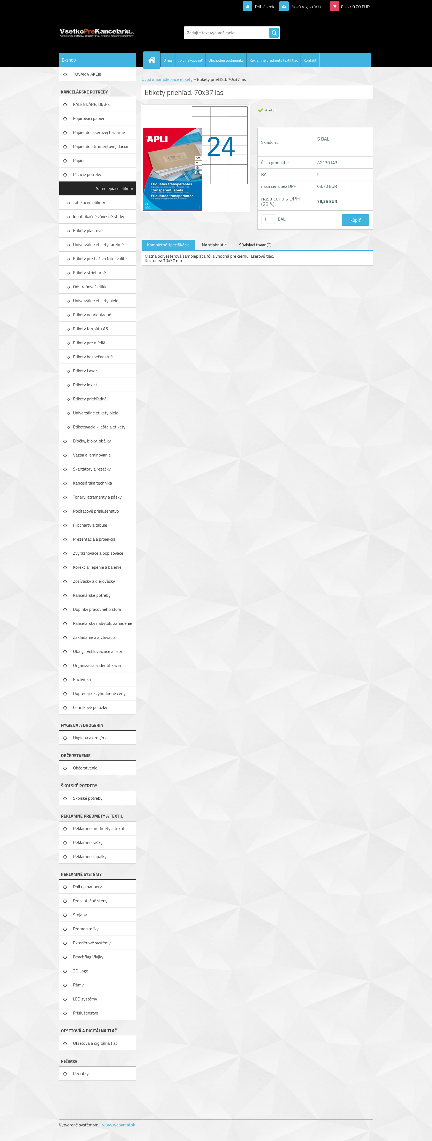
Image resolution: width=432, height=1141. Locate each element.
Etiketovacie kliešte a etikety (99, 427)
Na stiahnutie (214, 244)
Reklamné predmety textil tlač (273, 60)
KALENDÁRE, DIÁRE (91, 104)
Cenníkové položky (90, 707)
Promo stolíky (86, 928)
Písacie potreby (87, 174)
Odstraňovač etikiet (91, 286)
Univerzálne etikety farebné (99, 244)
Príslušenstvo (85, 1013)
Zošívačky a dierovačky (94, 581)
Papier (79, 160)
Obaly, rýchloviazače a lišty (97, 651)
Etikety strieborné (90, 272)
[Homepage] (154, 60)
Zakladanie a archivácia (94, 637)
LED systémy (85, 999)
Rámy (78, 984)
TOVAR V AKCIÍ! (87, 74)
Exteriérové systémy (92, 942)
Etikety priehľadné (90, 398)
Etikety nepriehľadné (92, 314)
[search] (274, 33)
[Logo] (97, 32)
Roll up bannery (87, 886)
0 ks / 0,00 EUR (355, 6)
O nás (167, 60)
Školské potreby (87, 798)
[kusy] (268, 219)
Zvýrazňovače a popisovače (98, 553)
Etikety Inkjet (85, 384)
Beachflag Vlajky (88, 956)
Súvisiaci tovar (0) (255, 244)
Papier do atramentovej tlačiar (101, 146)
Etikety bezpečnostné (93, 356)
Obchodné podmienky (226, 60)
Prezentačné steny (90, 900)
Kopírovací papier (89, 118)
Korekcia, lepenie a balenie (97, 567)
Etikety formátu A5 (90, 328)
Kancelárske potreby (91, 595)
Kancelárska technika (92, 483)
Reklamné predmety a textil (98, 828)
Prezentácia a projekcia (94, 539)
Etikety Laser (85, 370)
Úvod (146, 79)
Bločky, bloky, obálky (92, 441)
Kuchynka (82, 679)
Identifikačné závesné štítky (99, 216)
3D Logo (80, 970)
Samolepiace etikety (114, 188)
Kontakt (310, 60)
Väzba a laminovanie (92, 455)
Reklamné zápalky (90, 856)
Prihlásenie (265, 6)
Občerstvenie (85, 768)
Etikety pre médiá (89, 342)
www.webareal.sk (118, 1124)
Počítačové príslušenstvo (96, 511)
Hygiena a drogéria (90, 737)
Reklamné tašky (87, 842)
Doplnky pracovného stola (97, 609)
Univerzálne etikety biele (95, 300)
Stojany (80, 914)
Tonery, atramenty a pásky (97, 497)
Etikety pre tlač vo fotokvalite (100, 258)
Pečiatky (81, 1073)
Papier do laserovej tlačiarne (99, 132)
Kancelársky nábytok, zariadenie (102, 623)
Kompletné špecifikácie (168, 244)
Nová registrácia (305, 6)
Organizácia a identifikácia (97, 665)
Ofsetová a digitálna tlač (95, 1043)
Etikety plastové (88, 230)
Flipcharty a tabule (90, 525)
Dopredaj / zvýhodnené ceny (99, 693)
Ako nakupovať (190, 60)
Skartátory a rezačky (92, 469)
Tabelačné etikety (89, 202)
